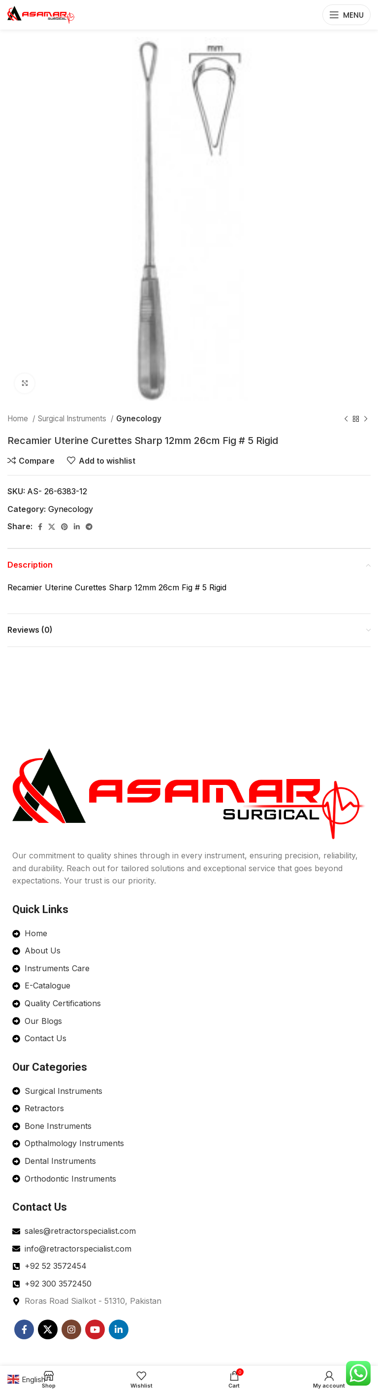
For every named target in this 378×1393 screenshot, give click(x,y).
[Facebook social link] (40, 526)
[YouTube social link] (95, 1329)
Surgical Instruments (73, 418)
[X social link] (51, 526)
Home (18, 418)
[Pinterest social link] (64, 526)
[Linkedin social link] (77, 526)
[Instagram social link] (71, 1329)
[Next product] (366, 419)
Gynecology (138, 418)
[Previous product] (346, 419)
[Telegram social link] (89, 526)
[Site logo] (41, 14)
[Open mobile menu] (346, 15)
